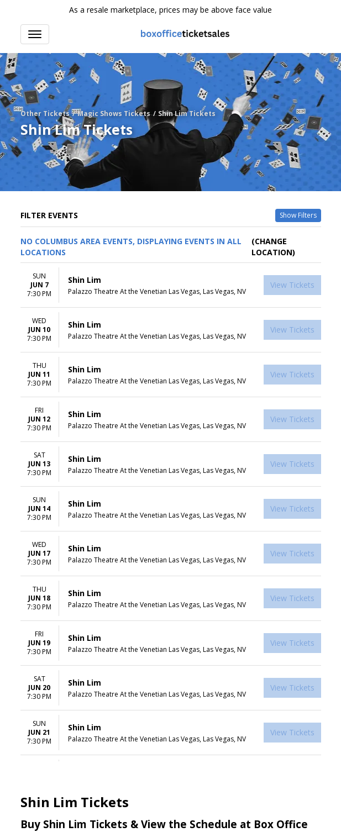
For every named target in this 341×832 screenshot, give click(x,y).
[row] (170, 285)
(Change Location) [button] (273, 246)
